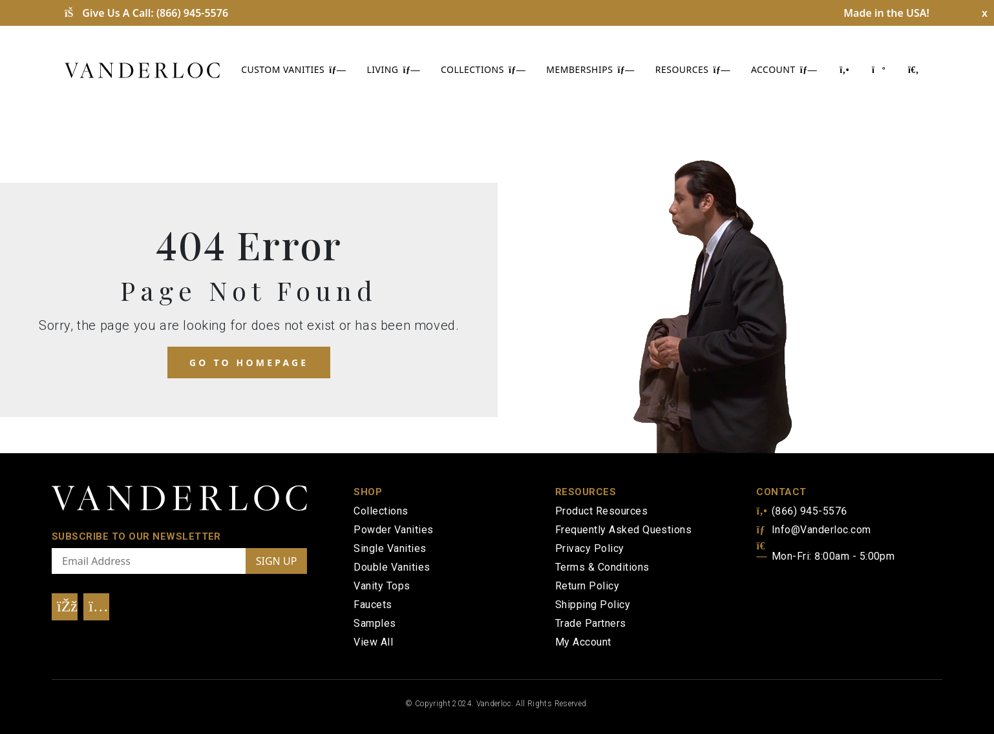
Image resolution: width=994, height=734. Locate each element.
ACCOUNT (784, 69)
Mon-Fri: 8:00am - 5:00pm (825, 556)
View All (373, 642)
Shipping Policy (592, 604)
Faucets (373, 604)
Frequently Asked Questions (623, 530)
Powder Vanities (393, 530)
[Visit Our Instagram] (96, 606)
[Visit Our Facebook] (65, 606)
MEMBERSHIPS (590, 69)
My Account (583, 642)
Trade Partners (590, 623)
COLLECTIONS (483, 69)
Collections (381, 511)
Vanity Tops (382, 586)
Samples (375, 623)
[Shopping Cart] (877, 69)
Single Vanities (390, 548)
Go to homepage (248, 362)
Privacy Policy (589, 548)
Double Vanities (392, 567)
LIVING (393, 69)
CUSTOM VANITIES (293, 69)
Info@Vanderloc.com (813, 530)
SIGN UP (276, 561)
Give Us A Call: (146, 13)
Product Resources (601, 511)
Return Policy (587, 586)
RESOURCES (692, 69)
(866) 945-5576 (801, 511)
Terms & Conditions (602, 567)
